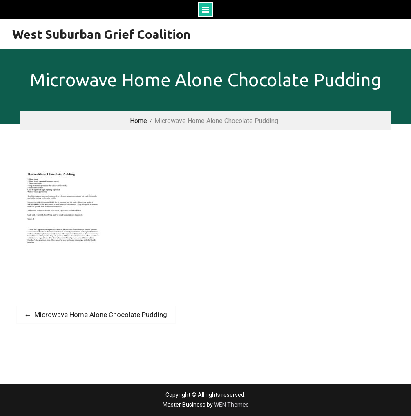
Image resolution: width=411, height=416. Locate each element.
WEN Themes (231, 404)
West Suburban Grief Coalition (101, 34)
